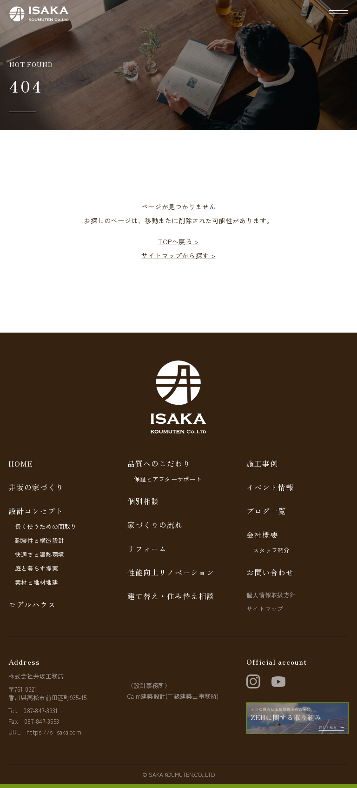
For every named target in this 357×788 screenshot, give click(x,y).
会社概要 (262, 534)
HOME (20, 463)
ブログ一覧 (266, 510)
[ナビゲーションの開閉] (338, 14)
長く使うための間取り (46, 526)
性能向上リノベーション (170, 572)
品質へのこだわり (159, 463)
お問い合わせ (270, 572)
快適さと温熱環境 (39, 554)
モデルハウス (32, 604)
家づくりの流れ (155, 524)
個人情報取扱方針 (271, 594)
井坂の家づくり (36, 487)
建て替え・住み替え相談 (170, 595)
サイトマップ (265, 608)
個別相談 (143, 501)
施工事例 (262, 463)
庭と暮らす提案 (36, 568)
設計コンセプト (36, 510)
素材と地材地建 (36, 582)
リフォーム (147, 548)
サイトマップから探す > (178, 255)
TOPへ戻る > (178, 241)
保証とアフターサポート (168, 478)
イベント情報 (270, 487)
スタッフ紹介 (271, 550)
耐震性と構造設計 (39, 540)
